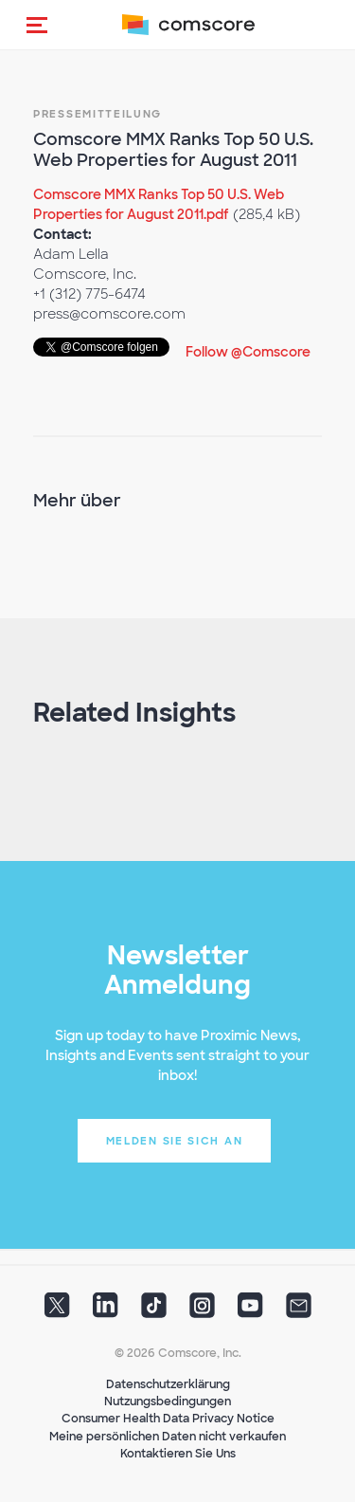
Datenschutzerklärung (168, 1384)
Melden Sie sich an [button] (174, 1140)
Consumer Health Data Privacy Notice (168, 1418)
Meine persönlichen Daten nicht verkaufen (167, 1436)
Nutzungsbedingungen (167, 1401)
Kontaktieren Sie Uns (178, 1453)
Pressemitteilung (97, 113)
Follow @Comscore (248, 351)
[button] (37, 24)
